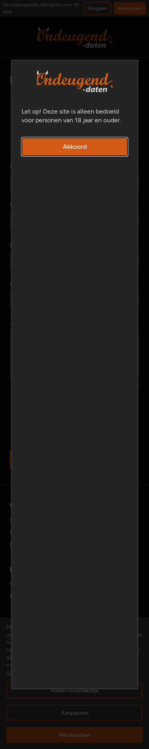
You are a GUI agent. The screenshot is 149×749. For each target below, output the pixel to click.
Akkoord (75, 146)
